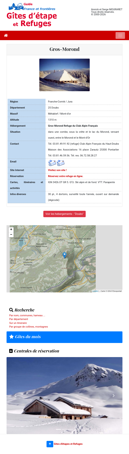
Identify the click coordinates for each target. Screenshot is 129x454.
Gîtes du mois (24, 336)
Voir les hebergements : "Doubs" (65, 213)
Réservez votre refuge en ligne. (65, 176)
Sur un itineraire (18, 323)
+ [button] (11, 229)
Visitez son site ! (57, 170)
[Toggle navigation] (120, 35)
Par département (18, 319)
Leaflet (95, 291)
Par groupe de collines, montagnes (28, 326)
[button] (50, 444)
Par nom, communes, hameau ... (27, 315)
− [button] (11, 234)
